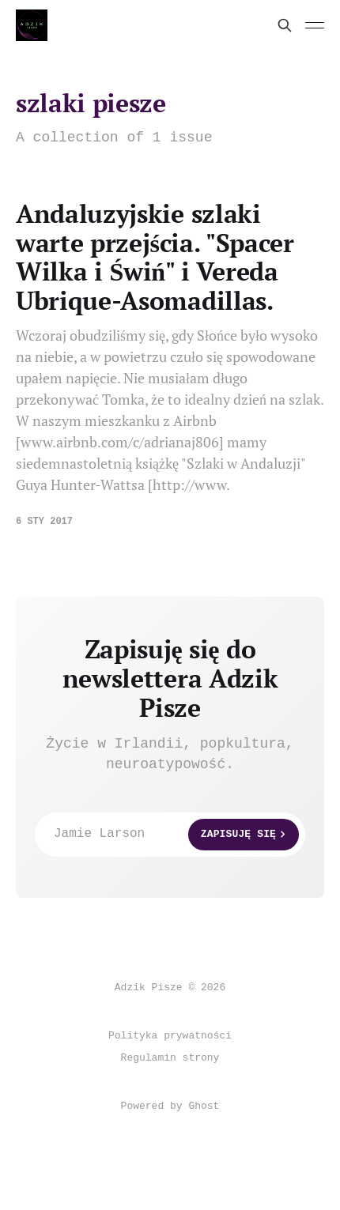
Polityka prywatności (170, 1036)
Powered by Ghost (170, 1106)
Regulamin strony (170, 1058)
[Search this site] (285, 25)
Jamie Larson (176, 834)
